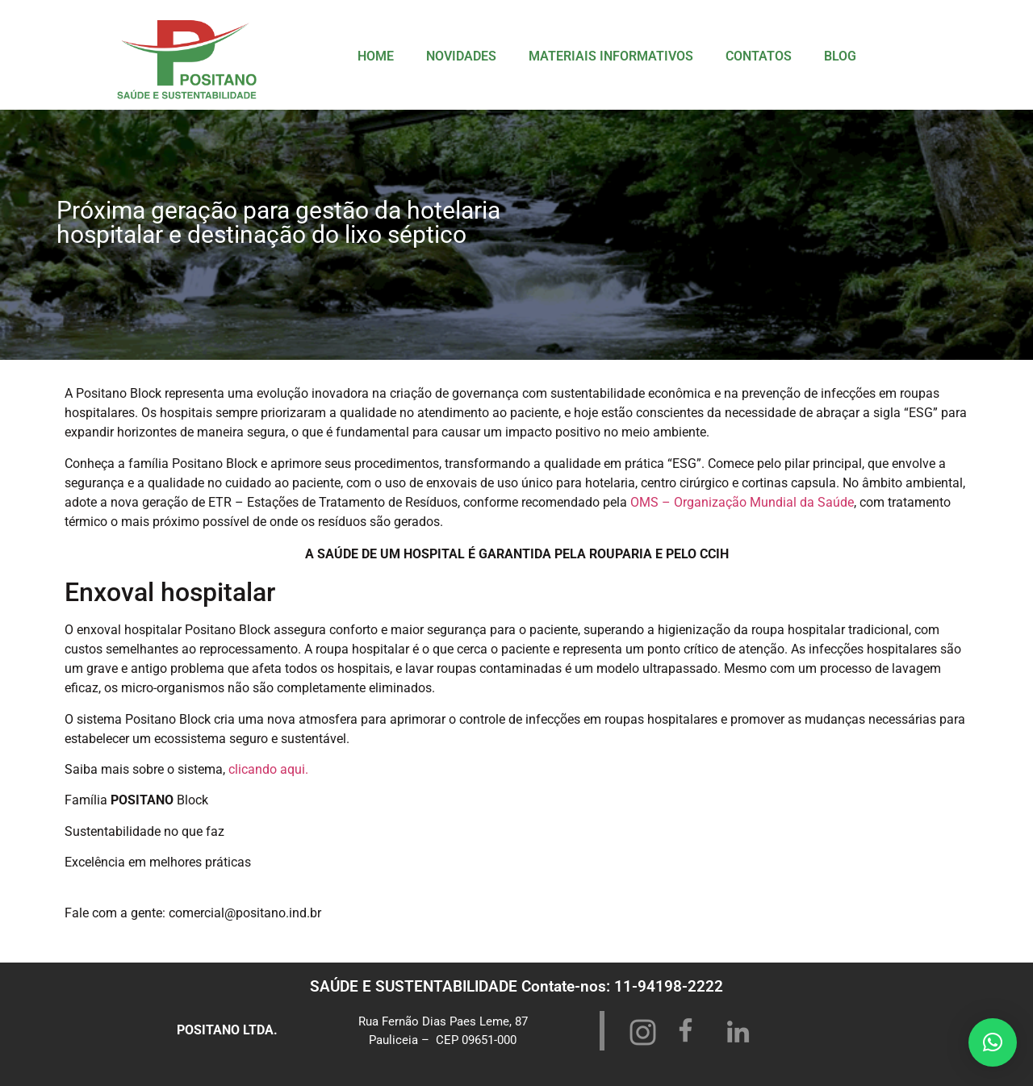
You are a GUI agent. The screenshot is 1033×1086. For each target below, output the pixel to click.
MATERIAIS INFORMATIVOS (611, 56)
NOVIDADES (461, 56)
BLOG (840, 56)
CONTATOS (759, 56)
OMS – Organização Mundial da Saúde (742, 502)
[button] (992, 1042)
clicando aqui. (268, 769)
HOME (376, 56)
